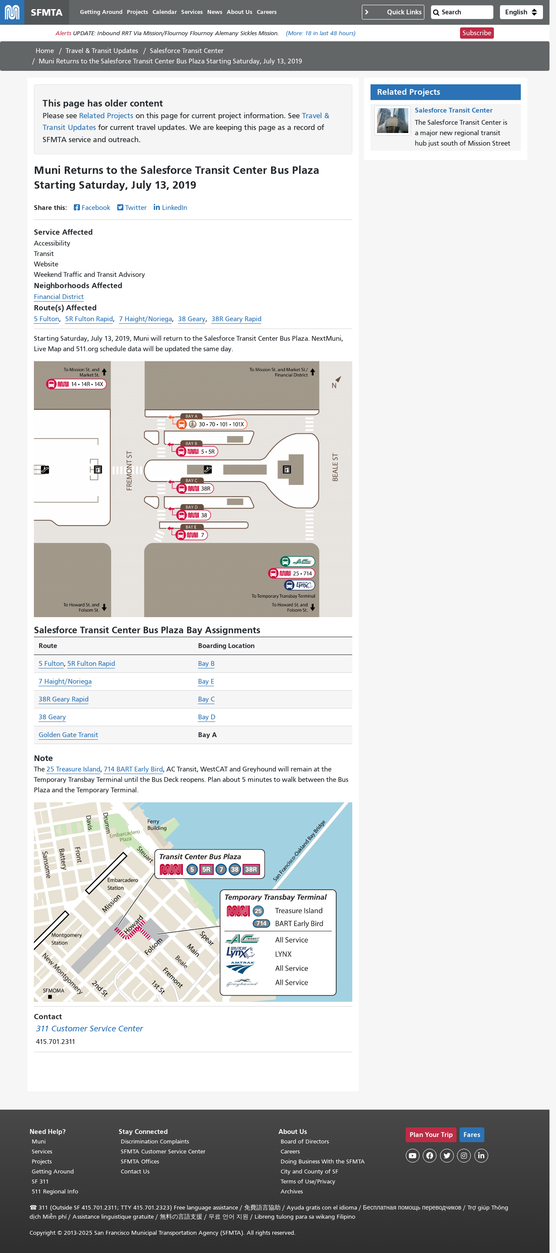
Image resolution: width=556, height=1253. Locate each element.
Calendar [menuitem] (164, 12)
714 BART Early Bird (133, 769)
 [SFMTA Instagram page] (464, 1155)
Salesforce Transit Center (187, 51)
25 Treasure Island (73, 769)
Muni (39, 1141)
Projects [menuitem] (137, 12)
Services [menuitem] (192, 12)
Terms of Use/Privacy (308, 1181)
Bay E (206, 681)
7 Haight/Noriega (145, 319)
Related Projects (106, 115)
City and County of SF (309, 1171)
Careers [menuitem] (267, 12)
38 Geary (191, 319)
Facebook (96, 208)
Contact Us (135, 1171)
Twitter (136, 208)
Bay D (206, 717)
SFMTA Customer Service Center (163, 1151)
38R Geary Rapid (236, 319)
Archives (292, 1191)
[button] (521, 12)
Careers (290, 1151)
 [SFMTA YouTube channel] (413, 1155)
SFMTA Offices (140, 1161)
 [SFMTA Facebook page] (429, 1155)
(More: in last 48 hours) (321, 33)
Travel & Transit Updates (102, 51)
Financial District (59, 297)
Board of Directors (305, 1141)
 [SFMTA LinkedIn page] (481, 1155)
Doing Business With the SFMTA (323, 1161)
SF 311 (40, 1181)
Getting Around (53, 1171)
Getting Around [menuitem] (101, 12)
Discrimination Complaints (155, 1141)
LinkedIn (174, 208)
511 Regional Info (55, 1191)
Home (45, 51)
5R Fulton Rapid (89, 319)
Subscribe (477, 33)
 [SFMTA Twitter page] (446, 1155)
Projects (42, 1161)
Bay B (206, 664)
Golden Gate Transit (68, 735)
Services (42, 1151)
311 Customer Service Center (89, 1029)
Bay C (206, 699)
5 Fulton (46, 319)
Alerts (63, 33)
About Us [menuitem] (239, 12)
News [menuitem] (214, 12)
